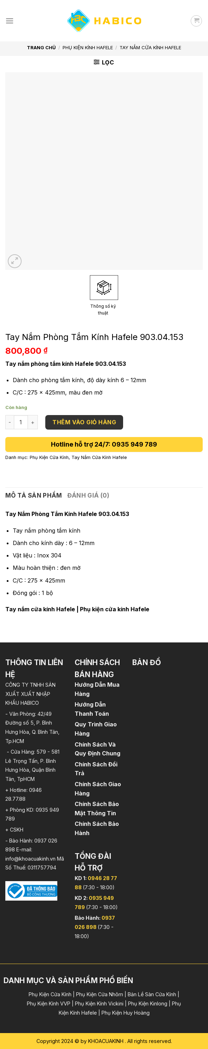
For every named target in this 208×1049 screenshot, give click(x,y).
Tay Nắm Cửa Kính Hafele (150, 47)
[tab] (33, 495)
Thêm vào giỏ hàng (84, 422)
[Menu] (9, 20)
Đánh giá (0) (88, 495)
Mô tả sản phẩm (33, 495)
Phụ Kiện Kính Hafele (88, 47)
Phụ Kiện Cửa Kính (49, 457)
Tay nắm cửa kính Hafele (40, 609)
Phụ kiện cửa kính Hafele (114, 609)
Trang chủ (41, 47)
